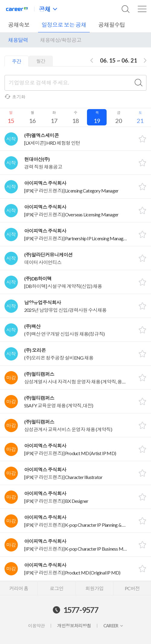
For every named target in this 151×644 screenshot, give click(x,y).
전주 (91, 60)
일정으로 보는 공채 (64, 24)
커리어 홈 (18, 588)
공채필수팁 (111, 24)
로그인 (57, 588)
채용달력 (18, 40)
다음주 (145, 60)
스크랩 (142, 139)
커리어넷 (17, 9)
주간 (16, 61)
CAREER (110, 625)
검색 (126, 9)
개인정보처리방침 (74, 625)
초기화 (18, 96)
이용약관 (36, 625)
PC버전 (132, 588)
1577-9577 (80, 610)
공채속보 (19, 24)
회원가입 (94, 588)
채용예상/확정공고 (60, 40)
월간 (40, 61)
